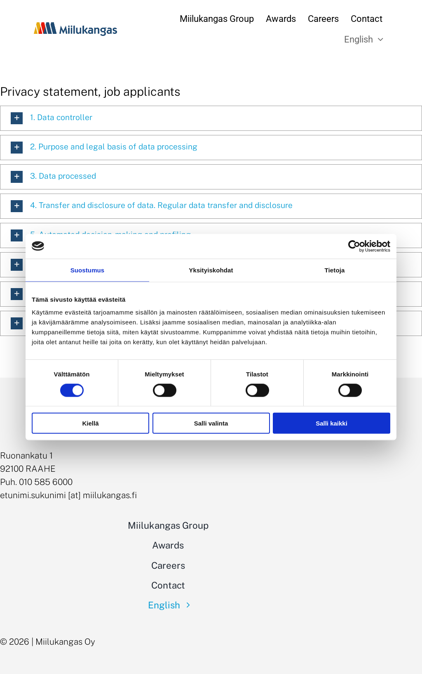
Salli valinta (211, 423)
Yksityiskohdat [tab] (211, 269)
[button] (211, 118)
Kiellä (90, 423)
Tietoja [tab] (335, 269)
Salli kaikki (331, 423)
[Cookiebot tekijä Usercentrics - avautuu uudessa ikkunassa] (354, 246)
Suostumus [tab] (87, 269)
